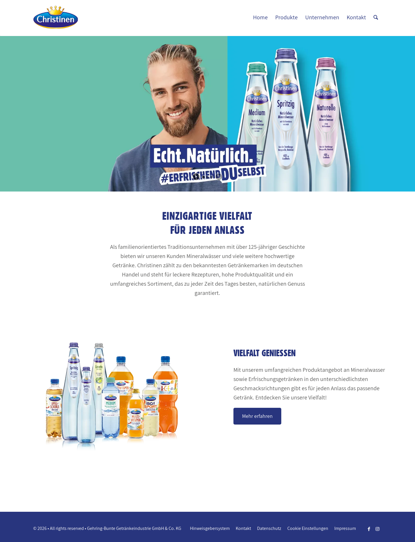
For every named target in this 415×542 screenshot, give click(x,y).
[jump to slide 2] (207, 177)
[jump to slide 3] (212, 177)
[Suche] (376, 17)
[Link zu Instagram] (377, 528)
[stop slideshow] (219, 177)
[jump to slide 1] (203, 177)
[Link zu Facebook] (369, 528)
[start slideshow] (196, 177)
